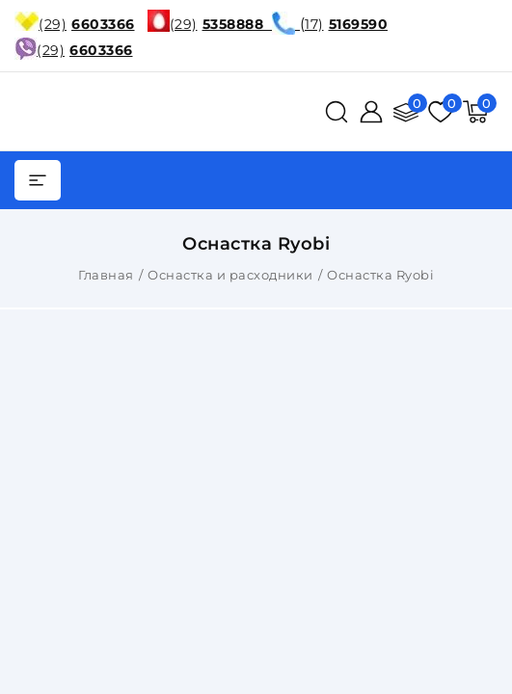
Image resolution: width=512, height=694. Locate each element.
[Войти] (371, 111)
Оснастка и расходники (230, 274)
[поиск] (336, 111)
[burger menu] (37, 180)
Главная (106, 274)
